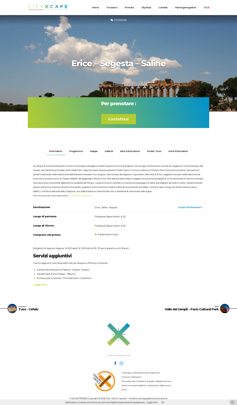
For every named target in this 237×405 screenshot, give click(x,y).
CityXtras (146, 7)
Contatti (163, 7)
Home (95, 7)
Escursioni (120, 19)
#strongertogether (185, 7)
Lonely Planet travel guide (80, 195)
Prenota (129, 7)
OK (162, 402)
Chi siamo (111, 7)
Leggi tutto (40, 284)
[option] (118, 63)
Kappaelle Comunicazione (154, 398)
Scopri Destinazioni (189, 207)
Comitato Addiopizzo (131, 377)
